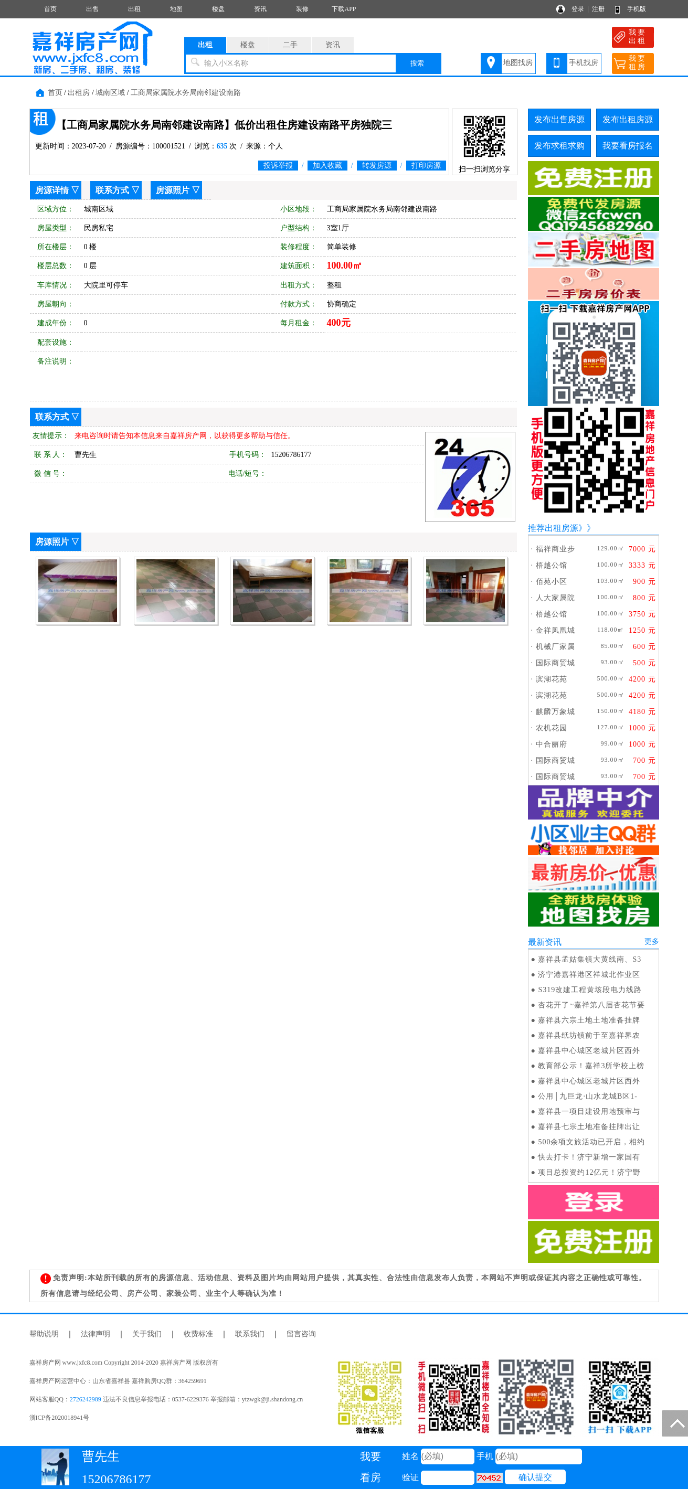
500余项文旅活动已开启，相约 (591, 1142)
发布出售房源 (559, 119)
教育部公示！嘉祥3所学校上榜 (591, 1066)
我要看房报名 (627, 145)
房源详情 (52, 190)
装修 (302, 9)
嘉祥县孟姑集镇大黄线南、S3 (589, 959)
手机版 (636, 9)
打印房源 (426, 165)
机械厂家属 (555, 647)
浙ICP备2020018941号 (59, 1417)
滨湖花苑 (551, 679)
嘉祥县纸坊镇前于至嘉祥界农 (589, 1035)
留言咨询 (301, 1334)
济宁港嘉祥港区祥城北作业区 (589, 975)
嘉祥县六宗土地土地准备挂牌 (589, 1020)
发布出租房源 (627, 119)
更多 (651, 941)
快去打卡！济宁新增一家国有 (589, 1157)
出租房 (79, 93)
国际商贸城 (555, 663)
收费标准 (198, 1334)
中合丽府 (551, 744)
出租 (134, 9)
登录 (577, 9)
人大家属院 (555, 598)
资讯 (260, 9)
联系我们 (249, 1334)
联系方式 (112, 190)
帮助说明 (44, 1334)
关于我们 (147, 1334)
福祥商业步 (555, 549)
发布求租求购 (559, 145)
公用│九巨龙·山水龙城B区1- (587, 1096)
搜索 (417, 63)
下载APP (344, 9)
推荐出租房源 (553, 528)
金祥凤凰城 (555, 630)
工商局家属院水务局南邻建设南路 (186, 93)
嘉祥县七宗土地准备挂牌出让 (589, 1127)
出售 (92, 9)
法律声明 (95, 1334)
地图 (176, 9)
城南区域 (110, 93)
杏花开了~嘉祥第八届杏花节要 (591, 1005)
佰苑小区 (551, 582)
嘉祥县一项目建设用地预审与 (589, 1111)
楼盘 (218, 9)
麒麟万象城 (555, 712)
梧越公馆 (551, 565)
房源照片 (172, 190)
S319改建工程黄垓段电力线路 (590, 990)
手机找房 (583, 63)
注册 (598, 9)
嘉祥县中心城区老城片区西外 (589, 1051)
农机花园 (551, 728)
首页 (50, 9)
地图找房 (518, 63)
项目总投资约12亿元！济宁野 (589, 1172)
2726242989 (85, 1399)
